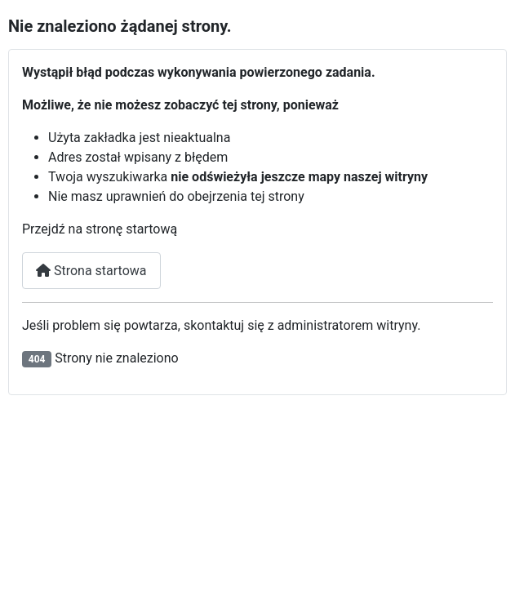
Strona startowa (91, 270)
